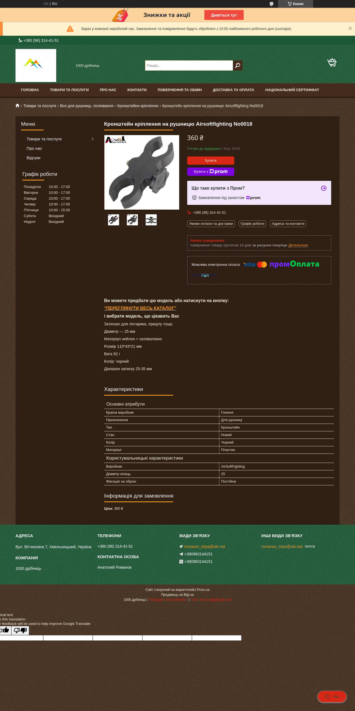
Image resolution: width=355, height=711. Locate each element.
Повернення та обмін (180, 90)
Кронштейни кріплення (137, 106)
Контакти (137, 90)
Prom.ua (203, 590)
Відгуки (33, 157)
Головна (30, 90)
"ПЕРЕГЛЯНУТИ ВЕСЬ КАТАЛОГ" (140, 308)
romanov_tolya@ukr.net (204, 546)
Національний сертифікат (292, 90)
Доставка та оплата (233, 90)
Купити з (210, 171)
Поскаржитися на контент (168, 600)
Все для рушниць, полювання (86, 106)
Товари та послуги (69, 90)
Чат (332, 696)
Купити (211, 160)
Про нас (108, 90)
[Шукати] (238, 65)
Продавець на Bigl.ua (177, 595)
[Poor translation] (20, 630)
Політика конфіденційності (211, 600)
